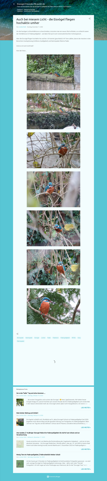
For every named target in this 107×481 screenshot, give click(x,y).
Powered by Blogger (53, 476)
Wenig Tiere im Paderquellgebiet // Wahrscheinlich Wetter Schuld (38, 454)
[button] (90, 19)
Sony (79, 338)
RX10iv (74, 338)
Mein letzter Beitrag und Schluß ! (27, 413)
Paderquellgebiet (65, 338)
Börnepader (20, 338)
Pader (49, 338)
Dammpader (29, 338)
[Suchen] (93, 4)
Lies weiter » (86, 408)
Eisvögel (37, 338)
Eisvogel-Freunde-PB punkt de (31, 4)
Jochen (43, 338)
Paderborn (56, 338)
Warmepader (20, 341)
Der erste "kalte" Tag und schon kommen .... (30, 393)
